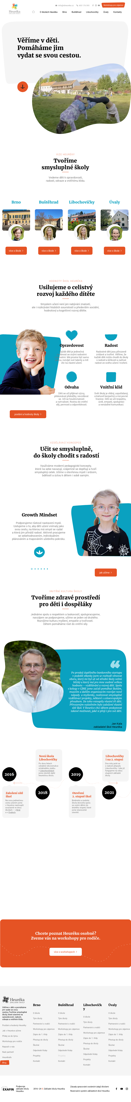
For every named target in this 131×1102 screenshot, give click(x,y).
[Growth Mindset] (31, 569)
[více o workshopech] (65, 952)
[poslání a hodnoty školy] (28, 414)
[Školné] (43, 1045)
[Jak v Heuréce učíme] (15, 1030)
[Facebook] (93, 5)
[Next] (113, 783)
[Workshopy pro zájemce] (113, 5)
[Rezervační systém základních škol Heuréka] (89, 1091)
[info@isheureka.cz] (64, 5)
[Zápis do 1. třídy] (43, 1034)
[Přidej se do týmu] (15, 1036)
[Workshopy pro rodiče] (15, 1041)
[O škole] (43, 1013)
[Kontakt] (43, 1061)
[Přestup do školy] (43, 1039)
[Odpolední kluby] (43, 1050)
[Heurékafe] (15, 1057)
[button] (48, 12)
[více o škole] (16, 251)
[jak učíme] (106, 573)
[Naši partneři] (15, 1052)
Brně (18, 810)
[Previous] (17, 783)
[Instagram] (96, 5)
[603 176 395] (82, 5)
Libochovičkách (47, 770)
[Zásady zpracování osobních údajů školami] (89, 1087)
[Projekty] (43, 1055)
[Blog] (15, 1062)
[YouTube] (99, 5)
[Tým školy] (43, 1018)
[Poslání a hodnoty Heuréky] (15, 1025)
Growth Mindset (39, 515)
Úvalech (12, 812)
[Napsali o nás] (15, 1046)
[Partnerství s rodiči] (43, 1023)
